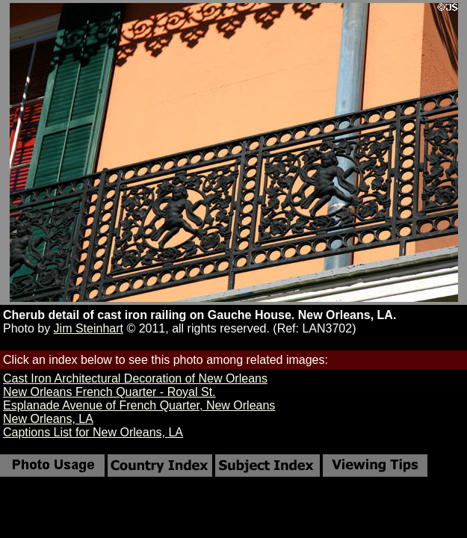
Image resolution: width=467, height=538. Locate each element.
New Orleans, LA (48, 418)
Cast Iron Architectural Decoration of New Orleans (135, 378)
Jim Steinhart (88, 328)
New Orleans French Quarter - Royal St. (109, 392)
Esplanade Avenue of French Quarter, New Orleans (139, 405)
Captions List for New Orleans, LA (93, 432)
